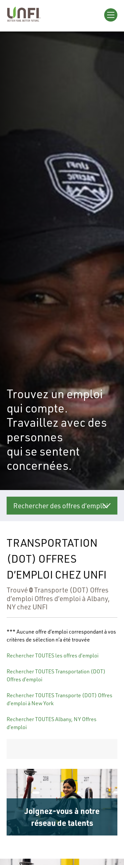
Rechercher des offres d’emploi (60, 505)
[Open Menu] (110, 15)
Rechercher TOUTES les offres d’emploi (53, 655)
